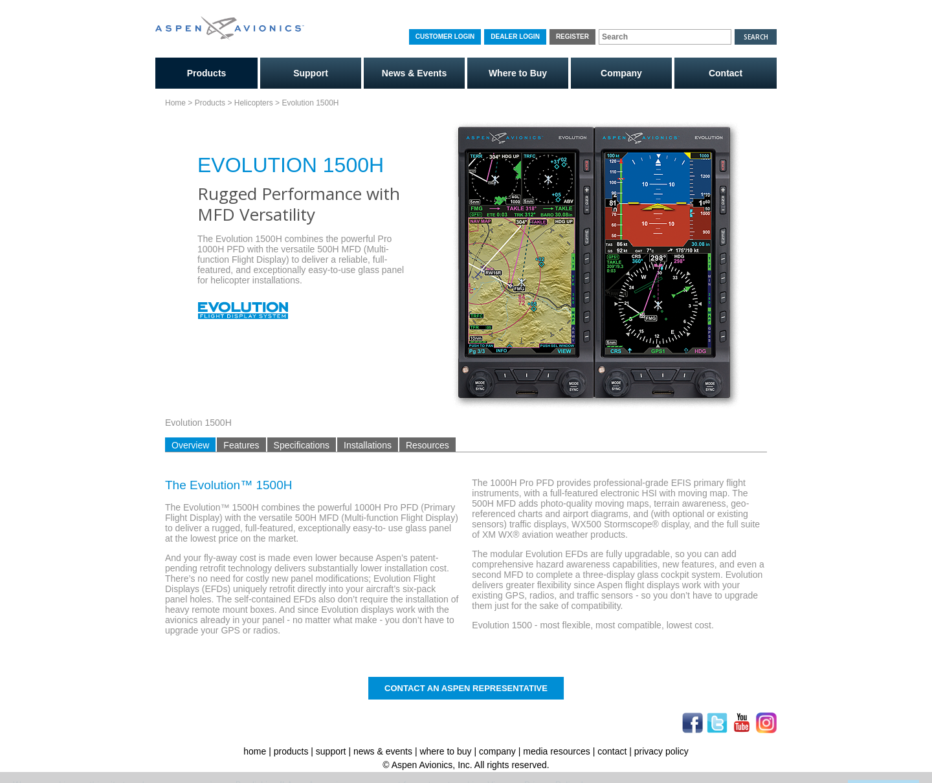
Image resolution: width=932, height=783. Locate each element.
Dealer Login (515, 36)
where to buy (445, 751)
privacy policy (661, 751)
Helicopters (253, 102)
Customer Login (445, 36)
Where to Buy (518, 73)
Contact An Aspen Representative (466, 688)
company (497, 751)
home (254, 751)
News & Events (414, 73)
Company (621, 73)
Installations (368, 445)
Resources (427, 445)
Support (310, 73)
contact (612, 751)
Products (207, 73)
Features (241, 445)
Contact (725, 73)
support (331, 751)
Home (175, 102)
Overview (190, 445)
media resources (556, 751)
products (291, 751)
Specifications (301, 445)
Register (572, 36)
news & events (382, 751)
